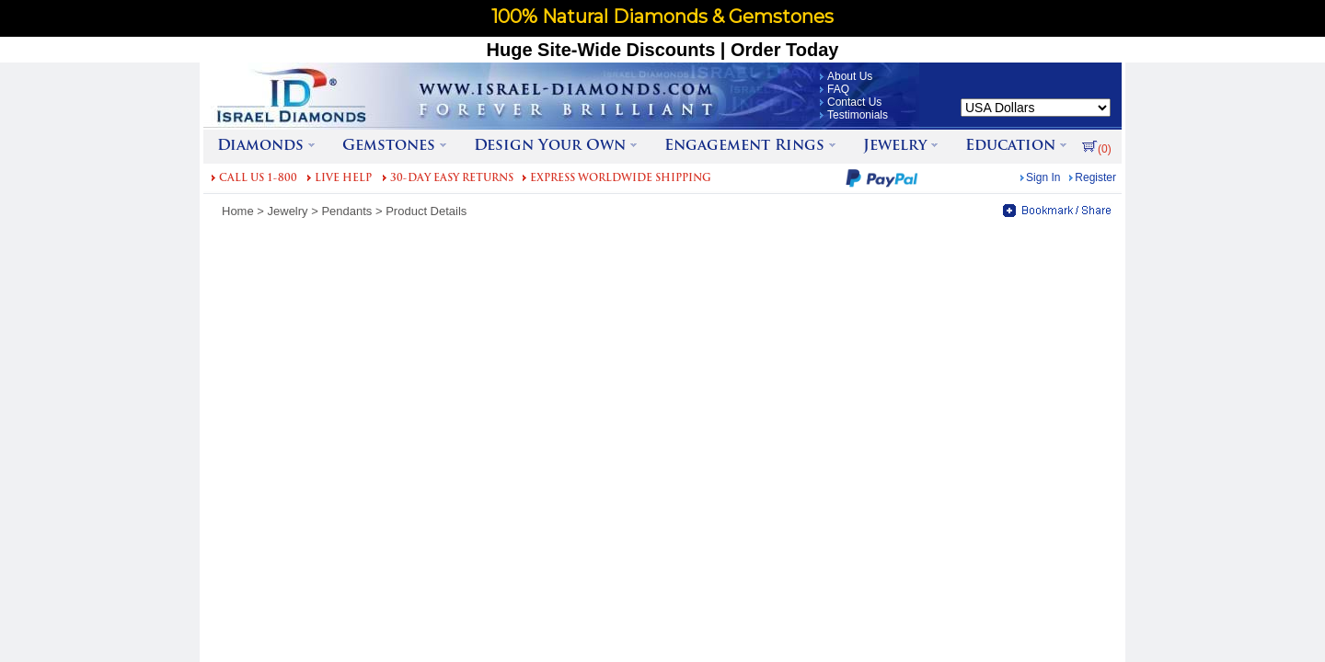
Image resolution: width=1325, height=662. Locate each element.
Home (238, 211)
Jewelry (288, 211)
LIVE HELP (343, 179)
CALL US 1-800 (258, 179)
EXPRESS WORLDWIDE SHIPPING (620, 179)
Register (1095, 177)
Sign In (1043, 177)
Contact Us (854, 102)
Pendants (346, 211)
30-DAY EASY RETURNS (451, 179)
